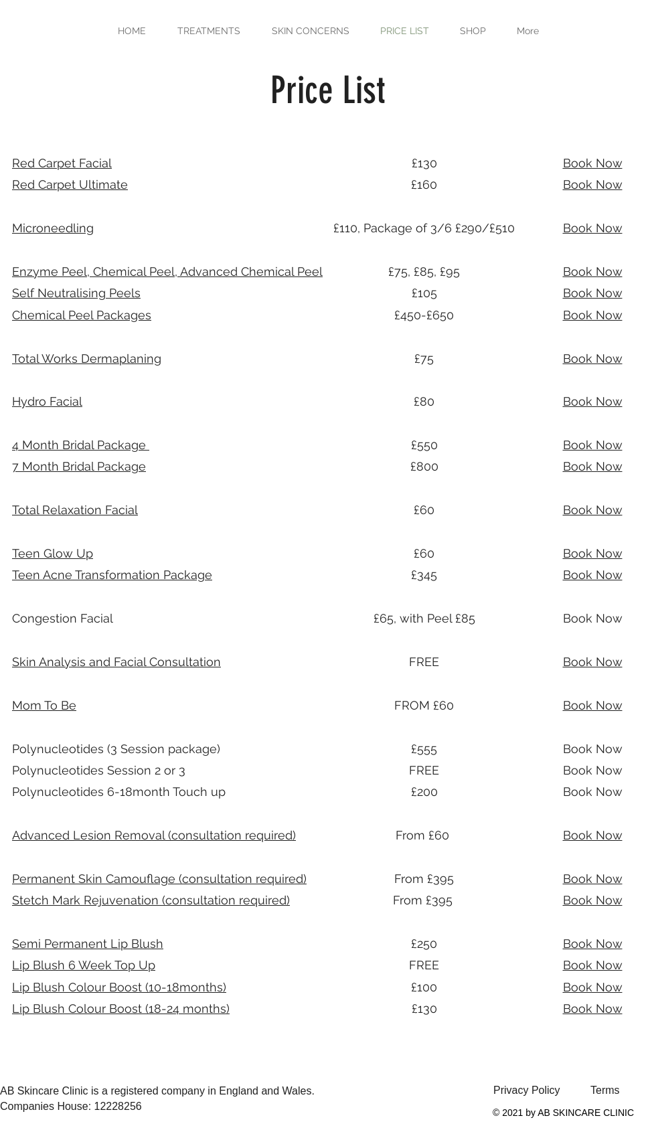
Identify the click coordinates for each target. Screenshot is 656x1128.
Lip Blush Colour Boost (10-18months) (119, 987)
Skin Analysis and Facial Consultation (116, 662)
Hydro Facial (47, 401)
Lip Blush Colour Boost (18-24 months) (121, 1008)
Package (112, 575)
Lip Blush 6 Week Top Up (83, 965)
